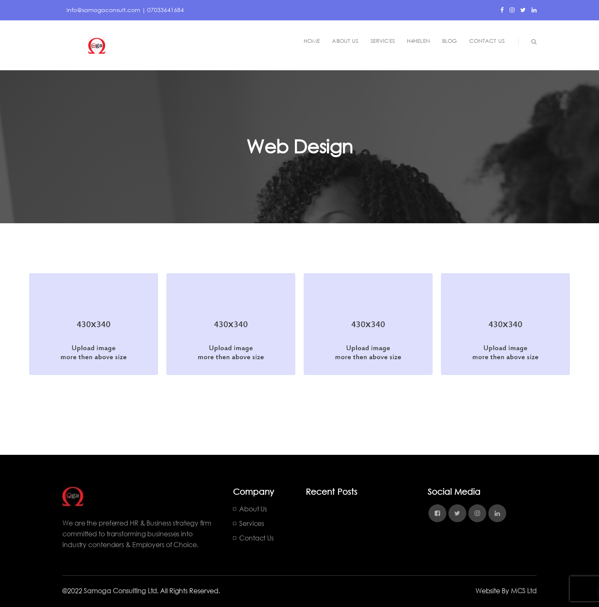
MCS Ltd (524, 590)
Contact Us (256, 537)
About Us (253, 508)
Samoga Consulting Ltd (120, 590)
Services (251, 523)
